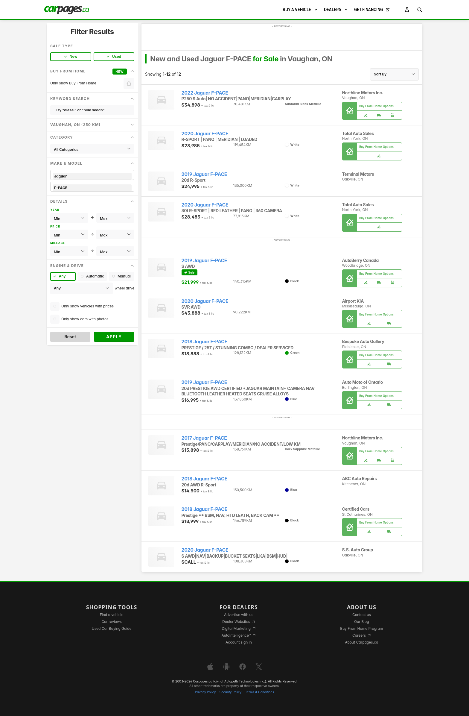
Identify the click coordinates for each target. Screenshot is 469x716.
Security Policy (231, 692)
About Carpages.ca (361, 642)
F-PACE (92, 187)
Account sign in (239, 642)
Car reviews (111, 621)
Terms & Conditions (259, 692)
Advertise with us (238, 614)
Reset (70, 336)
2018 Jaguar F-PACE (204, 342)
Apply (114, 336)
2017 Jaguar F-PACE (204, 438)
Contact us (361, 614)
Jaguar (92, 176)
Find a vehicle (112, 614)
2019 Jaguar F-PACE (204, 174)
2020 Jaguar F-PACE (205, 133)
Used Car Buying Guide (112, 628)
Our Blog (361, 621)
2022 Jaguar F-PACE (205, 93)
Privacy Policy (205, 692)
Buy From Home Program (361, 628)
